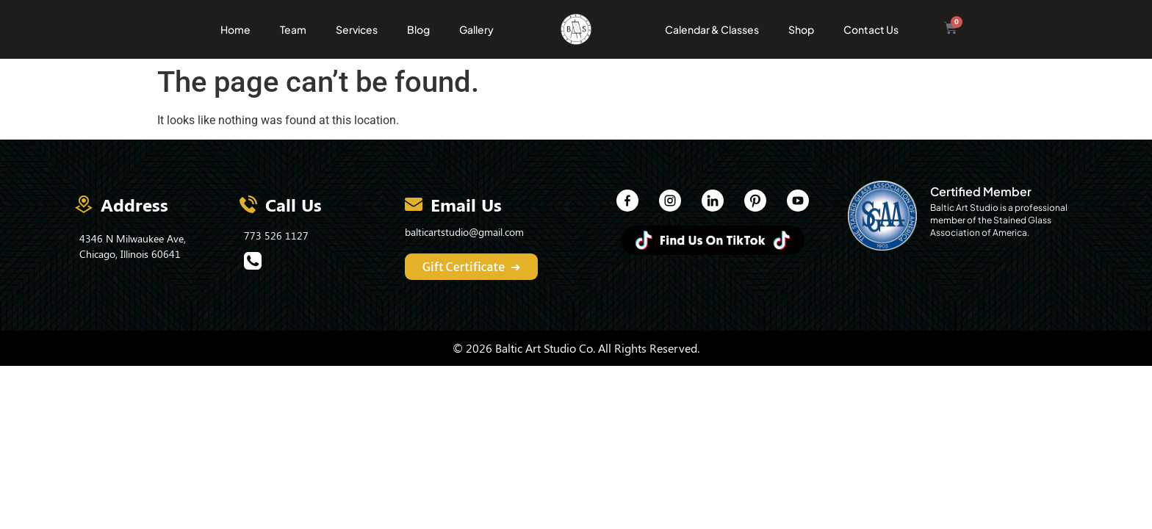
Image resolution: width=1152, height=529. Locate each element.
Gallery (476, 29)
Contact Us (871, 29)
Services (357, 29)
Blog (418, 29)
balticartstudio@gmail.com (464, 232)
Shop (801, 29)
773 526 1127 (276, 235)
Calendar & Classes (712, 29)
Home (235, 29)
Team (293, 29)
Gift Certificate (471, 267)
